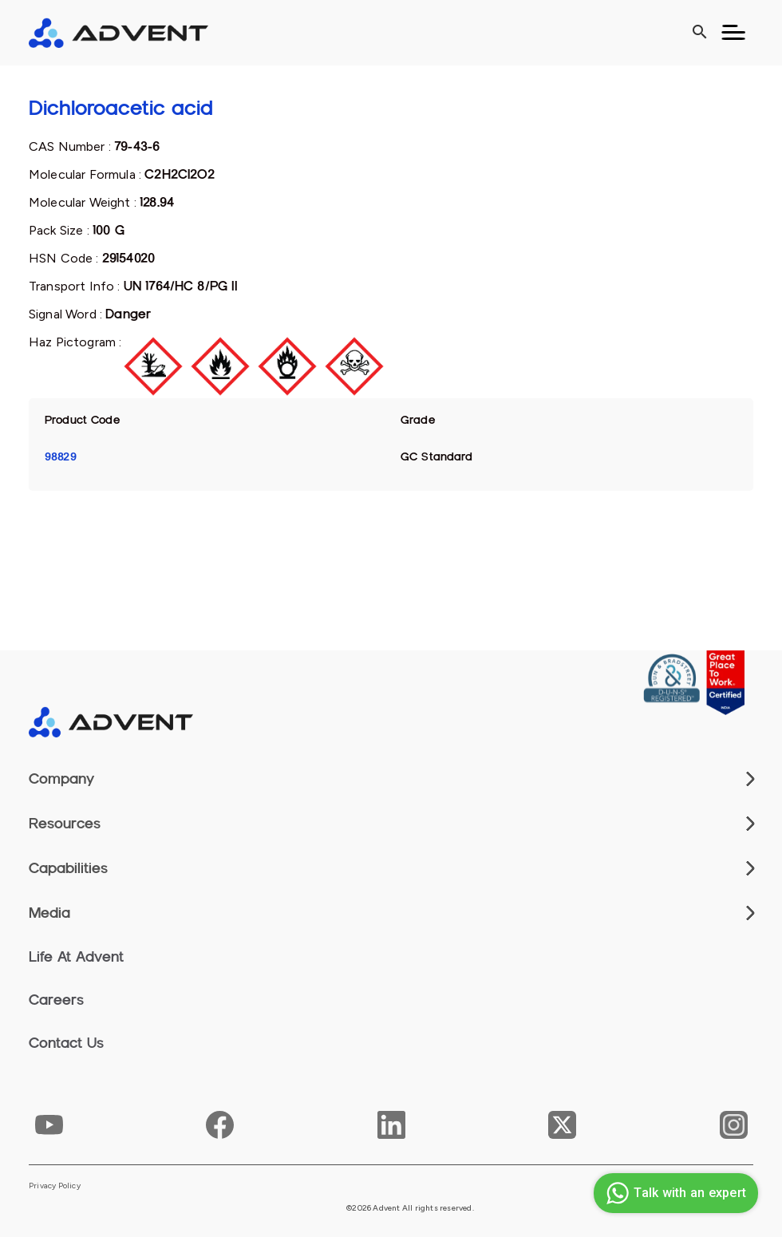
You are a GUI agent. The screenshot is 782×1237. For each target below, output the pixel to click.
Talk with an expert (674, 1193)
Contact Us (66, 1043)
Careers (56, 1000)
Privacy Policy (55, 1186)
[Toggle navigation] (733, 33)
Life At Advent (76, 957)
